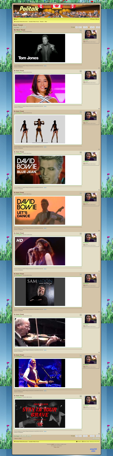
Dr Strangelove (86, 39)
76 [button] (97, 27)
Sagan (45, 65)
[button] (76, 27)
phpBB (52, 444)
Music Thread (18, 25)
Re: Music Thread (19, 30)
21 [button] (84, 27)
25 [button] (93, 27)
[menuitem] (15, 19)
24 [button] (91, 27)
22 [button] (86, 27)
